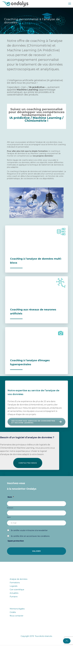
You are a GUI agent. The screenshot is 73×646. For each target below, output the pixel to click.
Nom (11, 498)
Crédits (13, 613)
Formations (15, 584)
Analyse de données (18, 580)
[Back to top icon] (67, 641)
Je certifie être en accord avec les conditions (30, 537)
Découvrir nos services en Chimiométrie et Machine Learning (37, 422)
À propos (13, 598)
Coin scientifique (17, 591)
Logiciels (13, 587)
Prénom (10, 509)
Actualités (14, 594)
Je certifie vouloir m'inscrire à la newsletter (29, 531)
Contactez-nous (27, 464)
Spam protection (16, 542)
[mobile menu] (70, 4)
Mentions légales (17, 610)
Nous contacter (16, 617)
